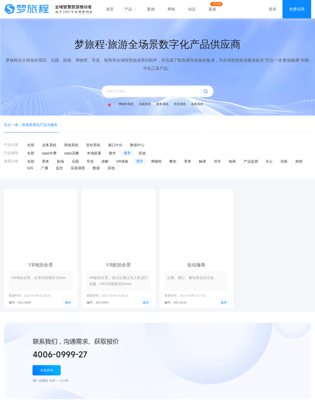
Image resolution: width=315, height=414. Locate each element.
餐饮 (172, 161)
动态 (192, 9)
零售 (187, 161)
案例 (151, 9)
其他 (142, 153)
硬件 (112, 153)
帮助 (171, 9)
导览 (90, 161)
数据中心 (137, 145)
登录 (272, 9)
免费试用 (296, 9)
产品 (130, 9)
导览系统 (180, 104)
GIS (30, 168)
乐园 (75, 161)
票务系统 (162, 104)
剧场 (60, 161)
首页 (110, 9)
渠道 (212, 9)
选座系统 (197, 104)
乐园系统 (145, 104)
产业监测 (251, 161)
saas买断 (71, 153)
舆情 (298, 161)
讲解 (105, 161)
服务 (127, 153)
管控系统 (93, 145)
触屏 (202, 161)
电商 (232, 161)
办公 (269, 161)
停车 (217, 161)
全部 (30, 145)
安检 (284, 161)
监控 (59, 168)
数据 (96, 168)
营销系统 (71, 145)
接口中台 (115, 145)
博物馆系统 (126, 104)
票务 (45, 161)
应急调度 (78, 168)
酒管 (139, 161)
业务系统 (49, 145)
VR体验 (122, 161)
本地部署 (94, 153)
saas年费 (49, 153)
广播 (44, 168)
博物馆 (156, 161)
